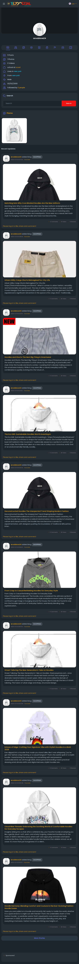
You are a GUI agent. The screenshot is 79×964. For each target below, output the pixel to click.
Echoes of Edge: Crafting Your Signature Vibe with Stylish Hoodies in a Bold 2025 (38, 748)
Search (69, 103)
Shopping (37, 157)
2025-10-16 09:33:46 (17, 783)
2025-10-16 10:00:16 (17, 468)
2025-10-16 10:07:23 (17, 159)
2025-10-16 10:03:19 (17, 313)
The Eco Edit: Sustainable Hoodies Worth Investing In (28, 434)
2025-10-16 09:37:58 (17, 703)
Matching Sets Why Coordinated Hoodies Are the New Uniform (32, 203)
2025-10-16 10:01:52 (17, 391)
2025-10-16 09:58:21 (17, 547)
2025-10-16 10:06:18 (17, 236)
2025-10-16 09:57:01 (17, 626)
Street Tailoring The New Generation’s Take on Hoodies (29, 670)
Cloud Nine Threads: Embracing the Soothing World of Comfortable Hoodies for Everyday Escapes (38, 827)
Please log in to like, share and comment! (19, 226)
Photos (10, 113)
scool (18, 67)
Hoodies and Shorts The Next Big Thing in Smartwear (28, 357)
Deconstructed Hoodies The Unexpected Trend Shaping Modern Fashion (37, 511)
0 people (21, 87)
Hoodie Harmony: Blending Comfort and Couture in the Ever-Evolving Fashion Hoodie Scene (39, 907)
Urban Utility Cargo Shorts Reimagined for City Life (27, 280)
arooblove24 (39, 38)
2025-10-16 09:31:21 (16, 862)
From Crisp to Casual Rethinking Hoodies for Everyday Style (31, 590)
